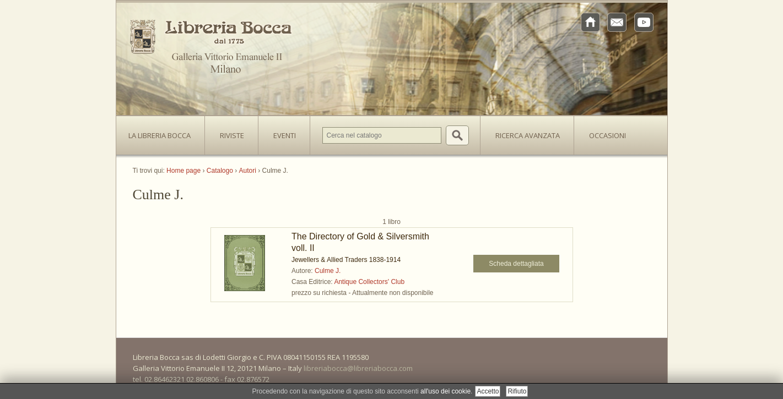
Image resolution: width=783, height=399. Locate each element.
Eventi (284, 135)
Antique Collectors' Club (369, 282)
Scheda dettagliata (516, 263)
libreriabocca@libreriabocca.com (358, 368)
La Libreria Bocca (163, 132)
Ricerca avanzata (527, 135)
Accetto (488, 391)
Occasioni (607, 135)
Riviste (229, 132)
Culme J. (328, 271)
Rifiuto (516, 391)
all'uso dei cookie (445, 391)
